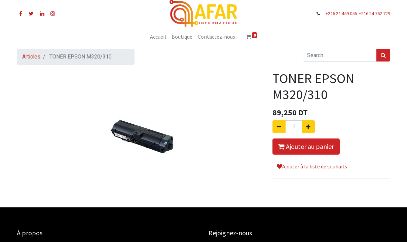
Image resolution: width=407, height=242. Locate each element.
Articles (31, 56)
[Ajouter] (308, 126)
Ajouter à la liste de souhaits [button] (312, 166)
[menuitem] (158, 36)
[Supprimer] (279, 126)
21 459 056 (347, 13)
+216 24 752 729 (374, 13)
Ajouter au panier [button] (306, 146)
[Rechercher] (383, 55)
